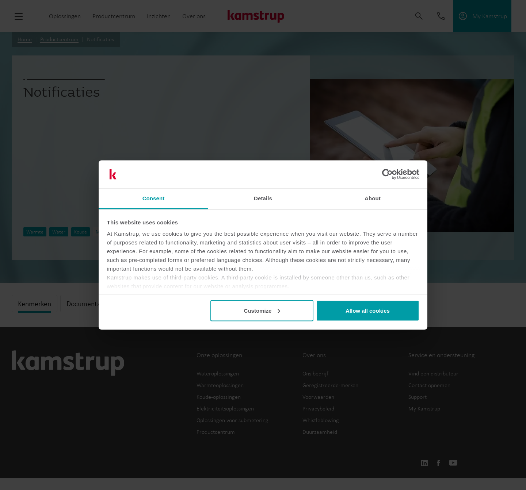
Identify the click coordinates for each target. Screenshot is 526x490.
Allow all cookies (368, 310)
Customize (262, 310)
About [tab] (373, 198)
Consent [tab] (153, 198)
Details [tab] (263, 198)
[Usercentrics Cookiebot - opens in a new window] (387, 174)
